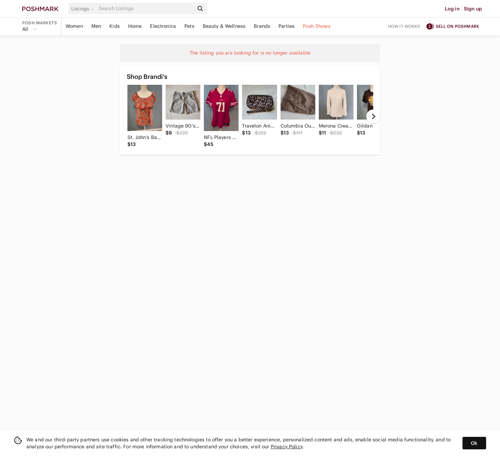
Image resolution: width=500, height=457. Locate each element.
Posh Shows (317, 26)
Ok (474, 443)
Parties (286, 26)
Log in (452, 9)
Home (135, 26)
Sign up (473, 9)
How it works (404, 26)
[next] (373, 116)
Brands (262, 26)
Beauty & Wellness (224, 26)
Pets (189, 26)
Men (96, 26)
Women (74, 26)
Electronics (163, 26)
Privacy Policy (286, 446)
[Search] (145, 8)
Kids (114, 26)
